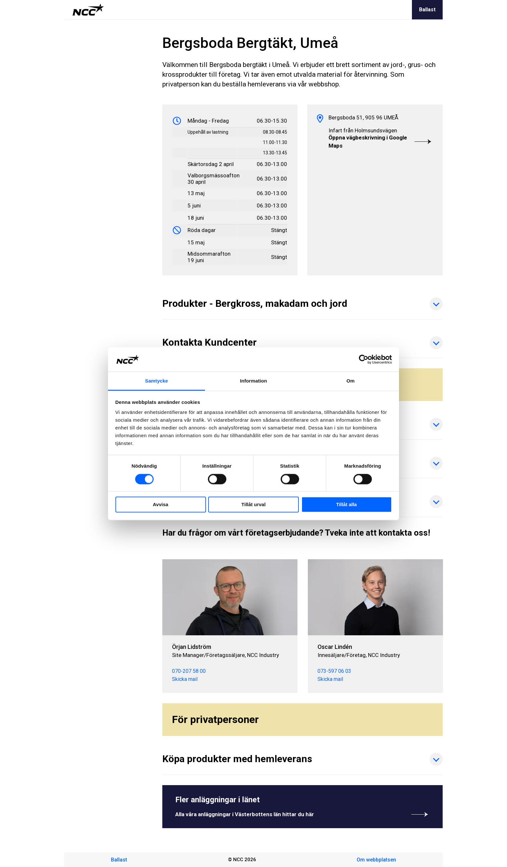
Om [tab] (350, 381)
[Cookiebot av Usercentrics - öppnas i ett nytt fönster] (363, 359)
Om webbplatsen (376, 860)
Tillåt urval (254, 504)
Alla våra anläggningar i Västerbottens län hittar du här (302, 814)
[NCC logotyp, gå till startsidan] (88, 9)
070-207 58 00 (189, 671)
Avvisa (160, 504)
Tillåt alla (346, 504)
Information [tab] (253, 381)
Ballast (427, 9)
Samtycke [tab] (156, 381)
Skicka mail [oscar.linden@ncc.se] (330, 679)
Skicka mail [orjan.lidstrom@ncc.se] (185, 679)
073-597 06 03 (334, 671)
